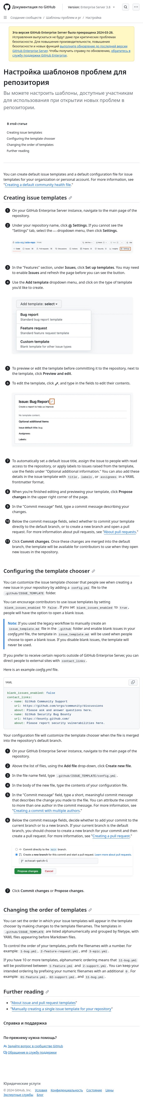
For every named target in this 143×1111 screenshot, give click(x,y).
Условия (41, 1090)
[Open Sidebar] (5, 17)
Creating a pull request (111, 836)
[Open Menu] (136, 6)
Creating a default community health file (38, 184)
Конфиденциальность (67, 1090)
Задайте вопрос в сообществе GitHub (33, 1046)
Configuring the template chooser (49, 570)
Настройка (93, 18)
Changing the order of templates (47, 909)
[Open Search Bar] (125, 6)
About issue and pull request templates (44, 1002)
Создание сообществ (25, 18)
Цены (110, 1090)
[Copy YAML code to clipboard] (133, 682)
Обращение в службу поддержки (30, 1052)
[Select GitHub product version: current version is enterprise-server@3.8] (91, 7)
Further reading (26, 991)
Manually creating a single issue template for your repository (61, 1008)
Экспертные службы (18, 1095)
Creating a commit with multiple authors (47, 810)
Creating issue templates (37, 197)
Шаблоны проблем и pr (63, 18)
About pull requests (120, 531)
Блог (40, 1095)
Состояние (94, 1090)
